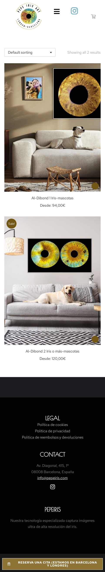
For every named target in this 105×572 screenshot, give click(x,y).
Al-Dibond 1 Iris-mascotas (52, 198)
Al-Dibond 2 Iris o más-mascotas (52, 351)
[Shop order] (30, 52)
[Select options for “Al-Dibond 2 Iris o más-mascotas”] (95, 339)
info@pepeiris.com (52, 478)
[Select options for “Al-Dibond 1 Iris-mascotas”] (95, 186)
